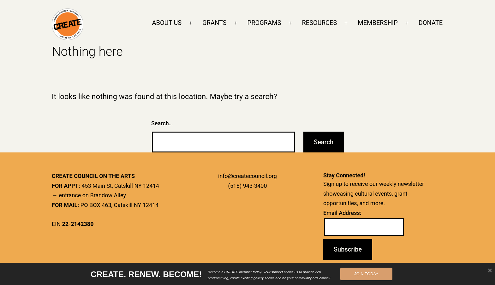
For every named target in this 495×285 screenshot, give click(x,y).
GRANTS (214, 23)
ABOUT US (167, 23)
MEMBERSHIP (378, 23)
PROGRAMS (264, 23)
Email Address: (342, 213)
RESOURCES (319, 23)
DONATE (431, 23)
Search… (162, 123)
